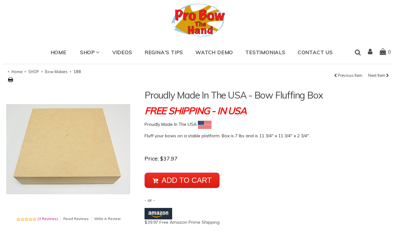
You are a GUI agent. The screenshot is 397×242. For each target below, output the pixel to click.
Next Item (378, 75)
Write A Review (107, 218)
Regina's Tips (164, 52)
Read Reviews (76, 218)
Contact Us (315, 52)
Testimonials (265, 52)
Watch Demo (214, 52)
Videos (122, 52)
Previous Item (348, 75)
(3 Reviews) (37, 218)
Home (58, 52)
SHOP (87, 52)
